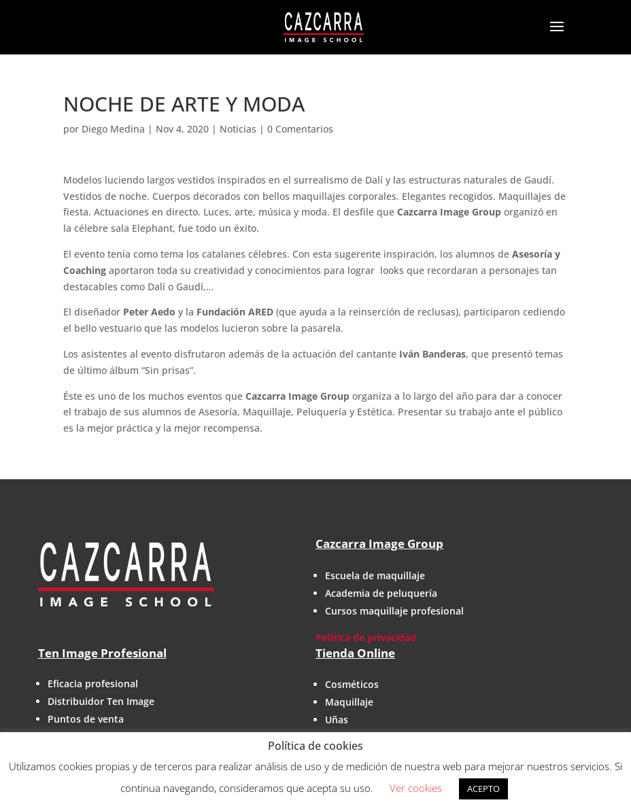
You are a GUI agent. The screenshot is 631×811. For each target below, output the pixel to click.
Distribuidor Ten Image (101, 701)
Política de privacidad (366, 637)
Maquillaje (349, 701)
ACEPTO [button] (483, 788)
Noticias (238, 128)
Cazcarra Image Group (379, 543)
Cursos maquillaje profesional (394, 610)
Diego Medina (113, 128)
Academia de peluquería (381, 593)
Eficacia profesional (93, 683)
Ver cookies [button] (416, 788)
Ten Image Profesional (102, 653)
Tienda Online (355, 653)
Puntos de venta (86, 718)
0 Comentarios (300, 128)
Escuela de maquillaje (375, 575)
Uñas (336, 719)
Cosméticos (352, 684)
